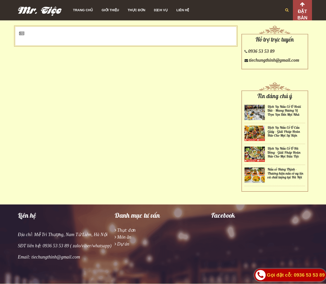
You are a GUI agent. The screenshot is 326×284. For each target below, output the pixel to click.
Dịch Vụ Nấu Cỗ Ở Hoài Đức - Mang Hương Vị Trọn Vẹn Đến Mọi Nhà (284, 110)
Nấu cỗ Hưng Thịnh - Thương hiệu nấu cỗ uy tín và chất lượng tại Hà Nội (285, 173)
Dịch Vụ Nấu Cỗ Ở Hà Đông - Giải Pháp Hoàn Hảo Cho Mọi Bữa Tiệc (284, 152)
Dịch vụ (161, 10)
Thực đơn (136, 10)
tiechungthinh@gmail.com (274, 60)
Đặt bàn (302, 14)
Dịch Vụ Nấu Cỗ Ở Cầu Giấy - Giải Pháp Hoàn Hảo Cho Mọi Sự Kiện (283, 131)
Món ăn (124, 237)
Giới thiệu (110, 10)
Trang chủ (83, 10)
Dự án (123, 244)
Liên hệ (182, 10)
